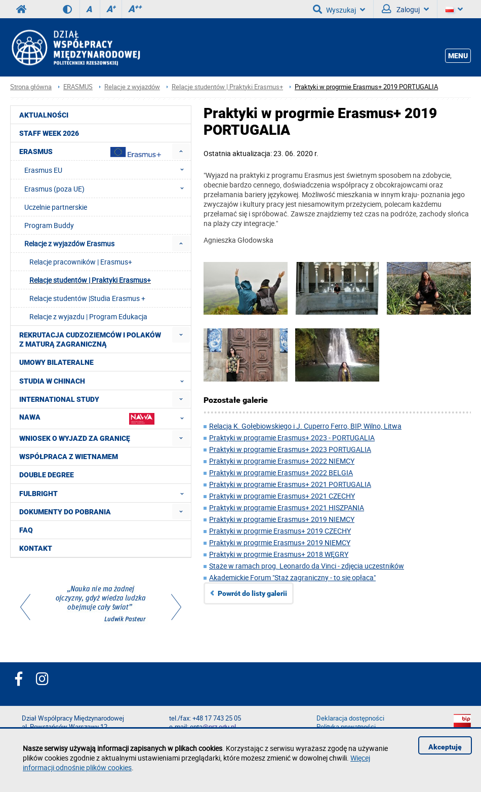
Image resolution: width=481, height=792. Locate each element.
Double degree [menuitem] (46, 475)
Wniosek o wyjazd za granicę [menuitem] (74, 438)
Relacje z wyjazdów (132, 87)
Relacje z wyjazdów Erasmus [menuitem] (69, 243)
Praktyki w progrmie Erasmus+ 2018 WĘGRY (278, 554)
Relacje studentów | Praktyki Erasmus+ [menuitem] (90, 280)
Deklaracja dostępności (350, 718)
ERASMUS (78, 87)
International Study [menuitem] (59, 399)
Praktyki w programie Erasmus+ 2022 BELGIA (281, 472)
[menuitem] (181, 151)
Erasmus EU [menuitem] (107, 170)
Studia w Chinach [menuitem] (104, 380)
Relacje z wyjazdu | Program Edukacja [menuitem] (88, 316)
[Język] (454, 9)
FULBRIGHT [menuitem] (104, 493)
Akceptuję (445, 747)
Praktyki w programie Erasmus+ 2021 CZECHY (282, 496)
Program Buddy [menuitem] (49, 225)
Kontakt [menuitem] (35, 548)
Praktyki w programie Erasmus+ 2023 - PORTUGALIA (292, 437)
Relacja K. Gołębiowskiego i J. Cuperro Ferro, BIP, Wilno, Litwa (305, 426)
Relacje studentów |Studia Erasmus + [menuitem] (87, 298)
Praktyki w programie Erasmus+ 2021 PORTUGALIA (290, 484)
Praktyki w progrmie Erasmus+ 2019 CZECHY (280, 531)
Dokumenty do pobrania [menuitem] (65, 512)
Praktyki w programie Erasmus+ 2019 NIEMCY (281, 519)
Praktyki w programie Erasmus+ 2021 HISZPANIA (286, 507)
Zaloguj (405, 9)
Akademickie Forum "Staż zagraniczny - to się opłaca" (292, 577)
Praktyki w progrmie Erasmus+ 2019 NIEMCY (279, 542)
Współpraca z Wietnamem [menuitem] (68, 456)
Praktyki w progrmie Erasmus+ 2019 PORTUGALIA (366, 87)
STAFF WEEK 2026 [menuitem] (49, 133)
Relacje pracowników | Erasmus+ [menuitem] (80, 262)
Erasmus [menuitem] (90, 152)
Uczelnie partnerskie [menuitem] (55, 207)
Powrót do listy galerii (252, 593)
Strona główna (31, 87)
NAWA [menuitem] (104, 418)
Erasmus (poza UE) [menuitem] (107, 188)
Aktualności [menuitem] (43, 115)
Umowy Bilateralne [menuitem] (56, 362)
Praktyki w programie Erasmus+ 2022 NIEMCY (281, 461)
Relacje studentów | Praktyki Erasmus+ (227, 87)
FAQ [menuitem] (26, 530)
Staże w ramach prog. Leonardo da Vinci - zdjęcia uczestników (306, 566)
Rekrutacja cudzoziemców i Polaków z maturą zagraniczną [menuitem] (90, 339)
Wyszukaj (339, 9)
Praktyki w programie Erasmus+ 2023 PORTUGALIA (290, 449)
